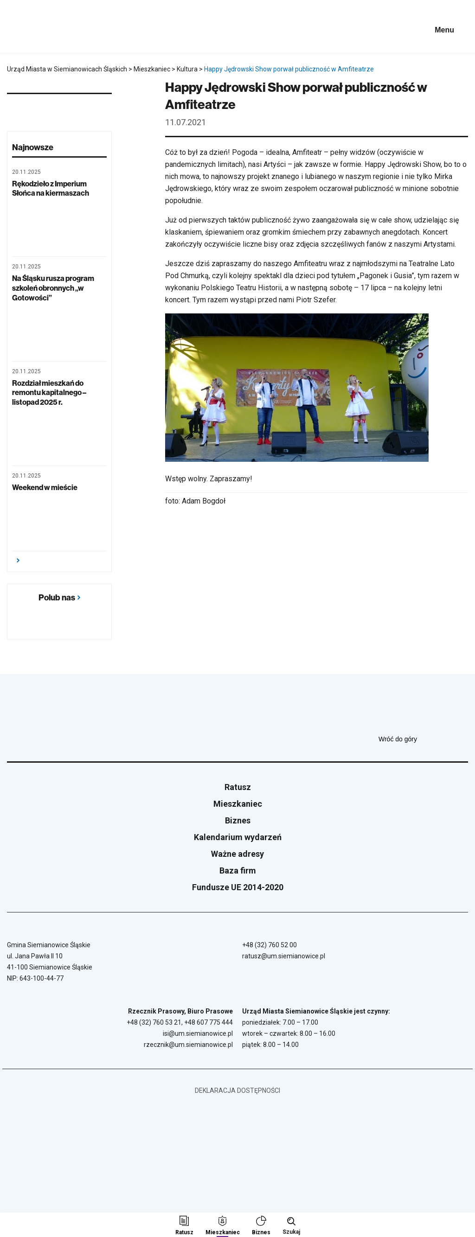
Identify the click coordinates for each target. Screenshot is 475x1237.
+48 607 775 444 (208, 1022)
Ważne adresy (237, 854)
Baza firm (237, 870)
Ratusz (238, 787)
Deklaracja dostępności (237, 1090)
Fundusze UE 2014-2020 (237, 887)
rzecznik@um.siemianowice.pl (188, 1044)
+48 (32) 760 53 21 (154, 1022)
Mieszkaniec (237, 804)
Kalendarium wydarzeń (238, 837)
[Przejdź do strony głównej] (32, 26)
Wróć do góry (423, 739)
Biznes (237, 820)
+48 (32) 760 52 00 (269, 945)
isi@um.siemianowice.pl (198, 1033)
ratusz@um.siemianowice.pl (283, 956)
